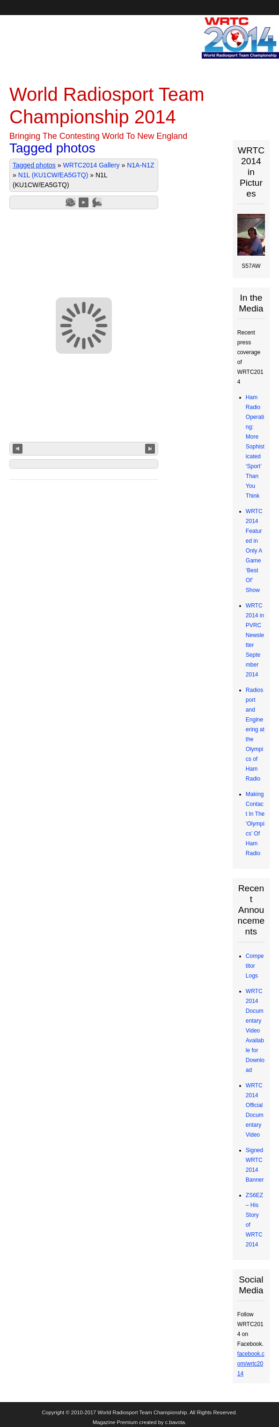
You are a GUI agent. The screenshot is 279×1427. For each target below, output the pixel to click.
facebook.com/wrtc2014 (250, 1364)
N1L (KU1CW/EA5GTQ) (53, 175)
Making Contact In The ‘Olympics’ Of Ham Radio (255, 824)
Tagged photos (34, 165)
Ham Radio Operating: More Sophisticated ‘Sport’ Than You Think (255, 446)
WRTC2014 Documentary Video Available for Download (255, 1030)
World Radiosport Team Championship (142, 1412)
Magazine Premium (115, 1422)
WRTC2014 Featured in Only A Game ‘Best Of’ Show (254, 550)
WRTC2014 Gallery (91, 165)
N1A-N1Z (140, 165)
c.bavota (175, 1422)
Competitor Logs (255, 966)
